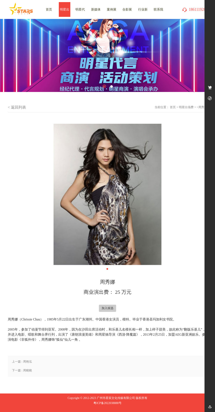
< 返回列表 (17, 107)
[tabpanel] (107, 55)
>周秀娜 (202, 107)
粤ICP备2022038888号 (107, 403)
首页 (173, 107)
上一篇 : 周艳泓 (22, 361)
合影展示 (127, 12)
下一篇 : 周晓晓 (22, 370)
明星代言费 (80, 12)
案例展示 (111, 12)
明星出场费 (64, 12)
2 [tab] (111, 86)
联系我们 (158, 12)
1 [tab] (104, 86)
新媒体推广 (96, 12)
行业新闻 (143, 12)
